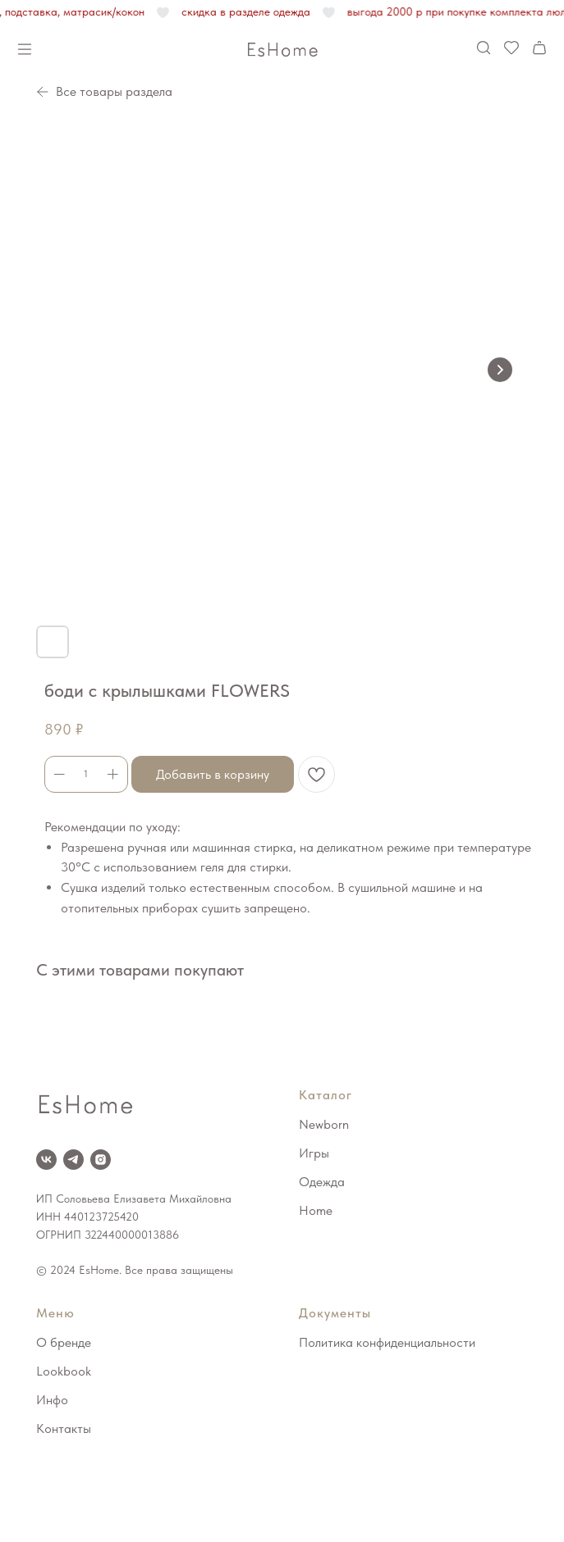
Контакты (63, 1428)
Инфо (52, 1400)
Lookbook (63, 1371)
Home (315, 1210)
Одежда (322, 1181)
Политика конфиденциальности (387, 1342)
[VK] (46, 1159)
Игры (314, 1153)
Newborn (324, 1124)
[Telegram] (73, 1159)
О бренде (63, 1342)
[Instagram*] (100, 1159)
